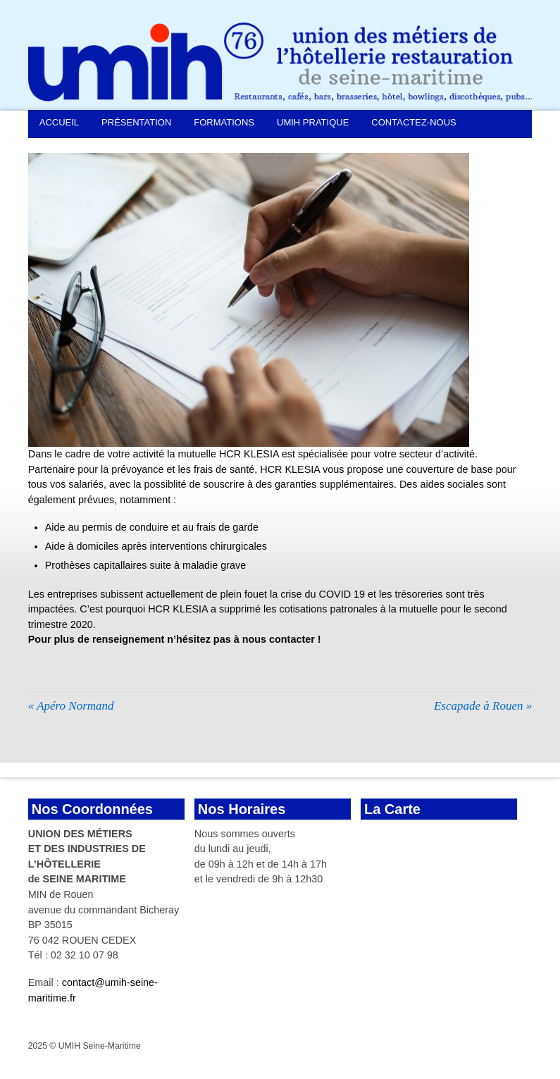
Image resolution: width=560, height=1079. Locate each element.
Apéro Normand (71, 706)
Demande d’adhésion (91, 147)
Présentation (136, 122)
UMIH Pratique (313, 122)
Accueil (59, 122)
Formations (224, 122)
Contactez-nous (413, 122)
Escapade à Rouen (483, 706)
